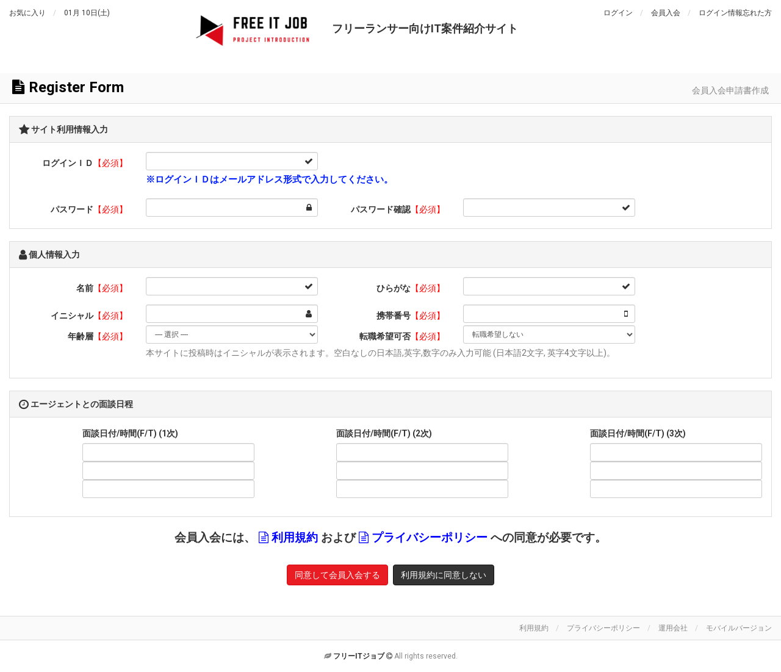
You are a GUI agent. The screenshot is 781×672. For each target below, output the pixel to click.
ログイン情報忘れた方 (735, 13)
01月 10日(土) (87, 13)
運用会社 (673, 628)
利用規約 (295, 537)
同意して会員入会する (337, 575)
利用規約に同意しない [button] (443, 575)
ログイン (618, 13)
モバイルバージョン (739, 628)
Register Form (68, 87)
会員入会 (665, 13)
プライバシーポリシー (430, 537)
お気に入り (27, 13)
